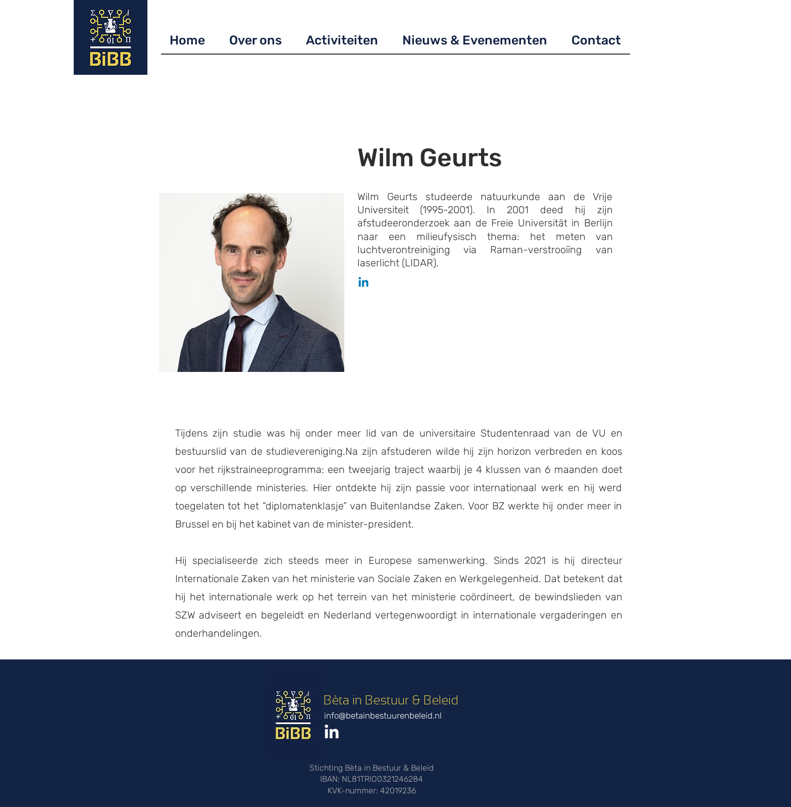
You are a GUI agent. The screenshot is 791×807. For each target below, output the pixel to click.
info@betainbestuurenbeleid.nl (383, 715)
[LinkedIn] (331, 732)
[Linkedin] (363, 283)
